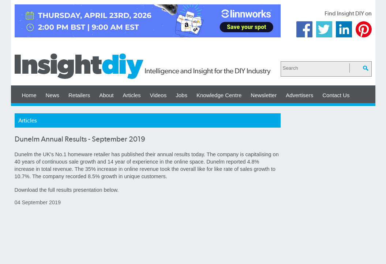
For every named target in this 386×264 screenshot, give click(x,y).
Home (29, 95)
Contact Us (335, 95)
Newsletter (264, 95)
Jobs (181, 95)
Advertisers (299, 95)
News (53, 95)
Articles (131, 95)
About (106, 95)
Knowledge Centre (218, 95)
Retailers (79, 95)
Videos (158, 95)
